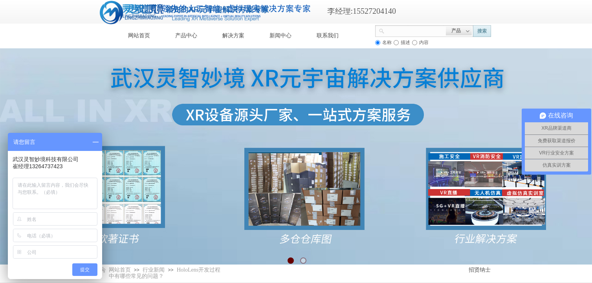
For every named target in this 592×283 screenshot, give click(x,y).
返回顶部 (557, 236)
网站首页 (139, 36)
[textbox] (415, 30)
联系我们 (328, 36)
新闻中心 (280, 36)
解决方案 (233, 36)
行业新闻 (154, 270)
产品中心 (186, 36)
